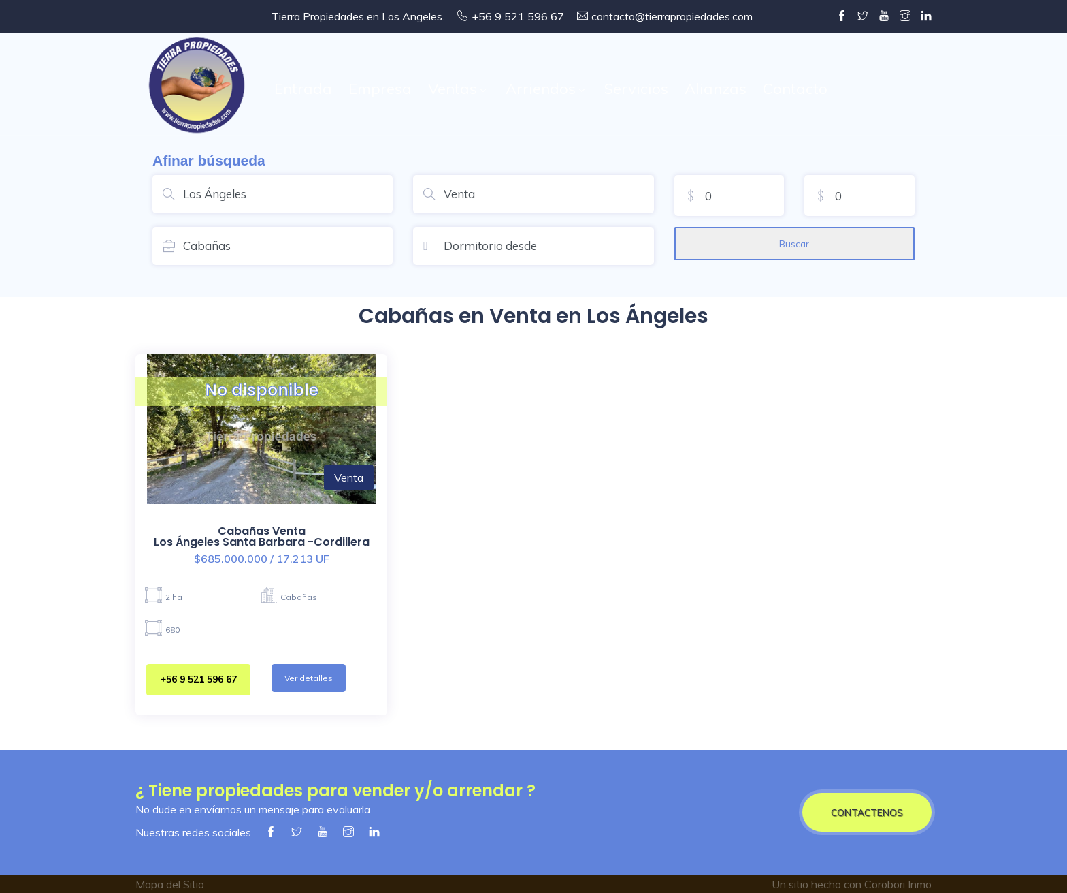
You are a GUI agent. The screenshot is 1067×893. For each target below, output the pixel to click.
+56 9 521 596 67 (198, 679)
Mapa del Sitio (169, 884)
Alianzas (715, 88)
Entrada (303, 88)
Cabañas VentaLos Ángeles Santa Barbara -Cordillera (262, 536)
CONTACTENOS (867, 812)
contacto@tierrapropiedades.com (672, 16)
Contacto (795, 88)
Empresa (380, 88)
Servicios (636, 88)
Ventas (456, 88)
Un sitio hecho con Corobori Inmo (852, 884)
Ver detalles (308, 678)
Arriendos (545, 88)
